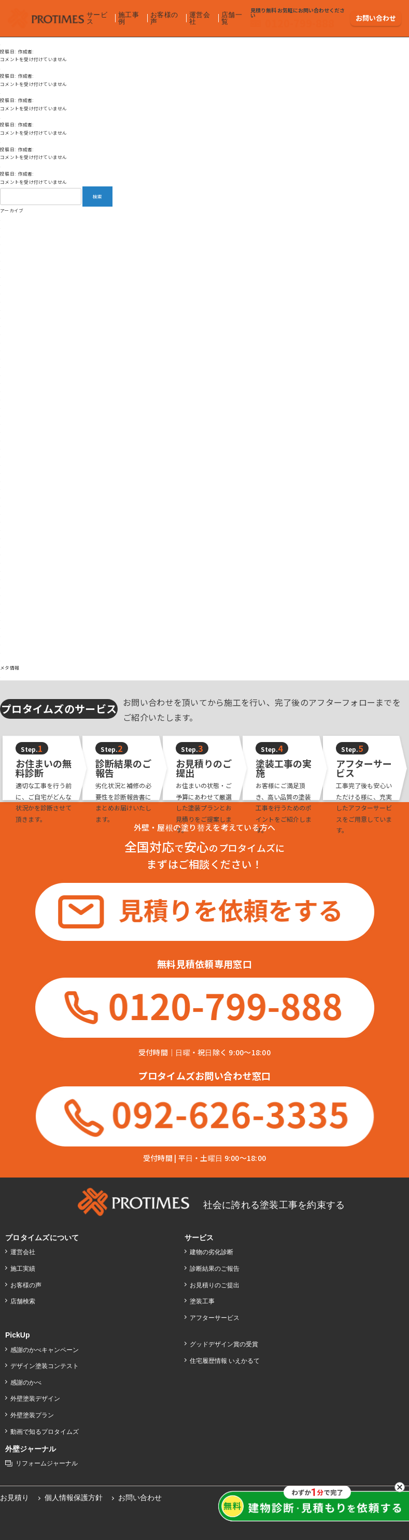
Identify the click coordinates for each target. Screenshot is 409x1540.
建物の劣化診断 (212, 1250)
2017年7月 (11, 651)
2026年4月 (11, 235)
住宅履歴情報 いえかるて (226, 1358)
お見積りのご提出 (215, 1282)
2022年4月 (11, 529)
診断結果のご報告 (215, 1266)
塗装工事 (202, 1299)
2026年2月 (11, 251)
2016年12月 (13, 659)
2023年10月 (13, 455)
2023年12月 (13, 439)
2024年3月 (11, 414)
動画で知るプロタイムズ (45, 1429)
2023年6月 (11, 480)
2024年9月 (11, 374)
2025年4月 (11, 316)
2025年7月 (11, 300)
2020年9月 (11, 569)
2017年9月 (11, 643)
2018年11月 (13, 586)
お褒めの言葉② (17, 43)
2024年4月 (11, 406)
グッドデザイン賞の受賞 (225, 1342)
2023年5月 (11, 488)
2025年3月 (11, 325)
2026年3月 (11, 243)
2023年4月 (11, 496)
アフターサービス (215, 1315)
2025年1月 (11, 341)
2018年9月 (11, 602)
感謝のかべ (26, 1380)
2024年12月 (13, 349)
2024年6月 (11, 398)
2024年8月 (11, 382)
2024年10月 (13, 365)
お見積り (15, 1495)
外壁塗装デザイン (35, 1396)
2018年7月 (11, 610)
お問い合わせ (376, 15)
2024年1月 (11, 431)
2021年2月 (11, 561)
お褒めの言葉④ (17, 92)
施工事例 (128, 15)
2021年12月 (13, 537)
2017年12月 (13, 635)
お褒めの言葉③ (17, 141)
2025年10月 (13, 275)
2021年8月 (11, 545)
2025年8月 (11, 292)
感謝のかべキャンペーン (45, 1347)
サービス (96, 15)
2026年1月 (11, 259)
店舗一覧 (230, 15)
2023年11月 (13, 447)
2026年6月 (11, 218)
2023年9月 (11, 463)
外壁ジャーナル (31, 1447)
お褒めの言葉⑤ (17, 67)
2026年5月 (11, 227)
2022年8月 (11, 520)
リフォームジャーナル (47, 1461)
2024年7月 (11, 390)
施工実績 (23, 1266)
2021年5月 (11, 553)
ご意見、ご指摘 (17, 116)
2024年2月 (11, 422)
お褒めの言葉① (17, 165)
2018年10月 (13, 594)
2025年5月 (11, 309)
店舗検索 (23, 1299)
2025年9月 (11, 284)
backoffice (80, 51)
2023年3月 (11, 504)
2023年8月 (11, 472)
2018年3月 (11, 626)
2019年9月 (11, 578)
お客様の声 (163, 15)
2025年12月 (13, 268)
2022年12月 (13, 513)
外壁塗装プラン (32, 1413)
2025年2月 (11, 333)
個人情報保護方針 (74, 1495)
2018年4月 (11, 619)
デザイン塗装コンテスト (45, 1364)
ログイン (9, 676)
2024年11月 (13, 357)
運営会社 (198, 15)
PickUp (18, 1333)
